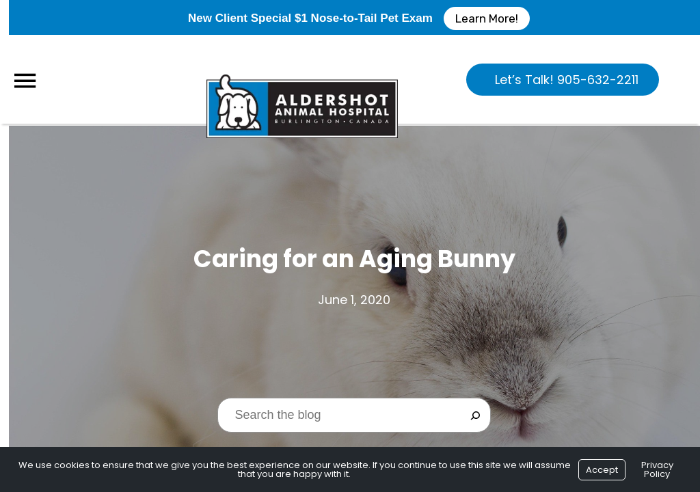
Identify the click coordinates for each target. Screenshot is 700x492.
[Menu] (25, 81)
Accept (602, 469)
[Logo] (302, 79)
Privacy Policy (657, 469)
